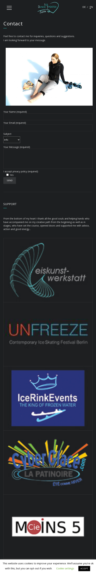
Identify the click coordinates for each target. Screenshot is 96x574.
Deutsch (83, 7)
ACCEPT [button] (84, 568)
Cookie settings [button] (65, 568)
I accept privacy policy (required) (20, 171)
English (91, 7)
